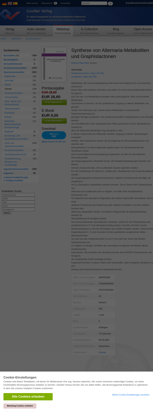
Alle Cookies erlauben (28, 396)
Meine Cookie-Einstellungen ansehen (131, 394)
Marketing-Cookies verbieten (20, 406)
